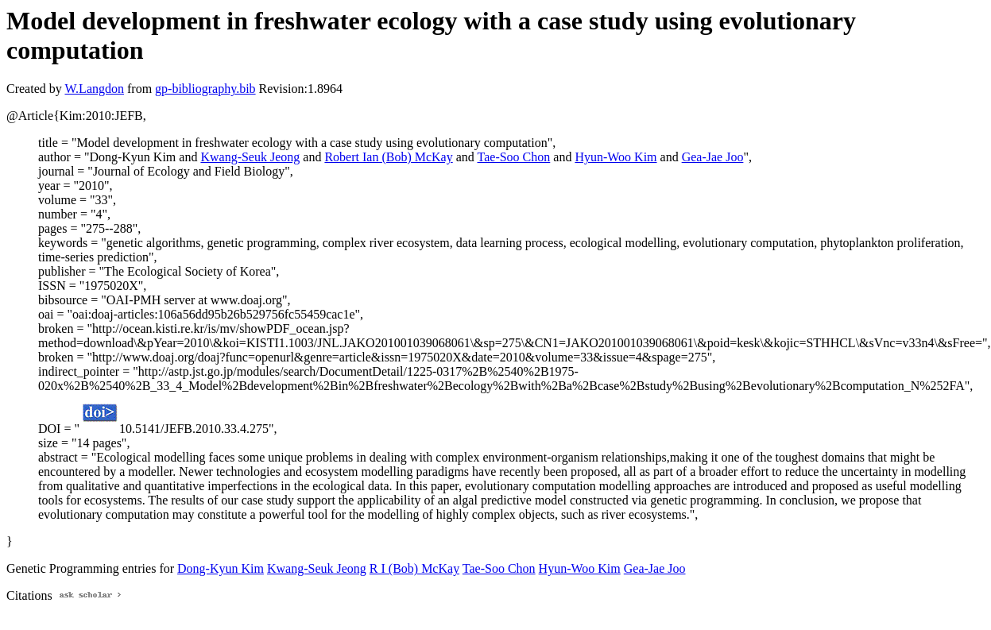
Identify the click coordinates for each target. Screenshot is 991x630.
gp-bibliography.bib (205, 88)
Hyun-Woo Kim (615, 157)
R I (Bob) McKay (414, 568)
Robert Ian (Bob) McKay (388, 157)
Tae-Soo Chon (514, 157)
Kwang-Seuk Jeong (250, 157)
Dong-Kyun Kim (220, 568)
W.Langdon (94, 88)
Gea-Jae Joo (713, 157)
